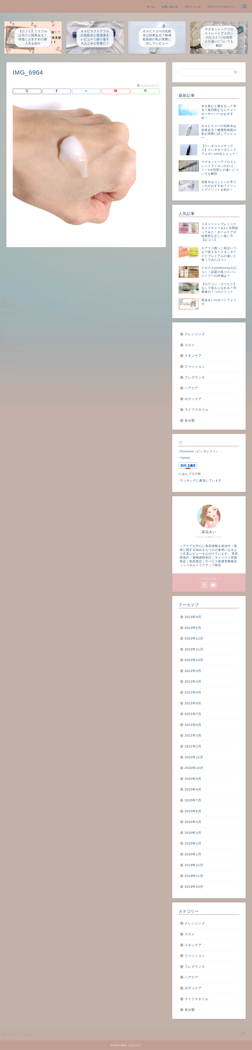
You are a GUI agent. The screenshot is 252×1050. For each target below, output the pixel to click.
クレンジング (195, 334)
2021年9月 (193, 692)
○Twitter (185, 457)
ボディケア (193, 399)
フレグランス (195, 377)
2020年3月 (193, 832)
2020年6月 (193, 811)
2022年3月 (193, 681)
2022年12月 (194, 638)
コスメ (190, 345)
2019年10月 (194, 886)
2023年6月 (193, 627)
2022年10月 (194, 660)
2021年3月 (193, 735)
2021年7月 (193, 714)
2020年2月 (193, 843)
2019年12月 (194, 865)
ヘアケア (191, 388)
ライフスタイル (196, 409)
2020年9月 (193, 778)
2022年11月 (194, 649)
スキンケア (193, 355)
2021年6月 (193, 725)
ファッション (195, 366)
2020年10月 (194, 768)
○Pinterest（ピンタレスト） (199, 451)
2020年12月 (194, 757)
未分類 (190, 420)
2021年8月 (193, 703)
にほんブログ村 (190, 474)
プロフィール (192, 6)
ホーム (151, 6)
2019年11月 (194, 875)
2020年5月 (193, 822)
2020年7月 (193, 800)
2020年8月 (193, 789)
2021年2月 (193, 746)
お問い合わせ (169, 6)
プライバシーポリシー (221, 6)
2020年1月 (193, 854)
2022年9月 (193, 671)
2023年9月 (193, 617)
